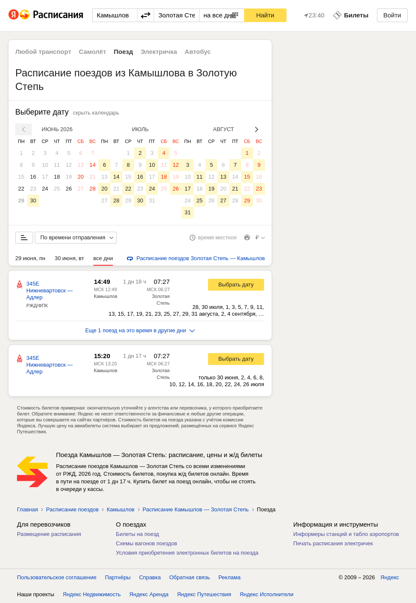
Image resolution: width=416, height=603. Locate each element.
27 (81, 188)
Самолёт (92, 51)
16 (33, 177)
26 (69, 188)
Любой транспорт (43, 51)
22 (21, 188)
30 (33, 200)
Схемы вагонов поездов (146, 543)
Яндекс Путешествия (204, 594)
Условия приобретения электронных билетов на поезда (187, 553)
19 (69, 177)
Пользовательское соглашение (56, 577)
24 (45, 188)
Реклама (230, 577)
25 (57, 188)
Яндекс (389, 577)
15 (21, 177)
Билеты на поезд (137, 534)
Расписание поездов (72, 509)
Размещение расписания (49, 534)
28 (93, 188)
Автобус (198, 51)
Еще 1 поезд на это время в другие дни (140, 330)
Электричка (159, 51)
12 (69, 165)
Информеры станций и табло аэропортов (346, 534)
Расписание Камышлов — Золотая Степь (196, 509)
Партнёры (117, 577)
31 (152, 200)
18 (57, 177)
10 (45, 165)
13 (81, 165)
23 (33, 188)
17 (45, 177)
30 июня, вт (69, 258)
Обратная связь (189, 577)
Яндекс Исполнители (267, 594)
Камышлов (105, 296)
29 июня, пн (30, 258)
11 (57, 165)
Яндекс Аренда (149, 594)
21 (93, 177)
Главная (27, 509)
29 (21, 200)
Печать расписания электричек (333, 543)
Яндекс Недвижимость (92, 594)
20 (81, 177)
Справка (150, 577)
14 (93, 165)
